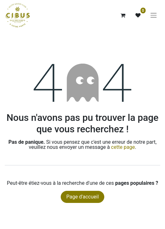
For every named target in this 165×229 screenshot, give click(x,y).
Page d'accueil (82, 197)
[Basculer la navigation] (153, 15)
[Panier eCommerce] (122, 15)
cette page (123, 147)
